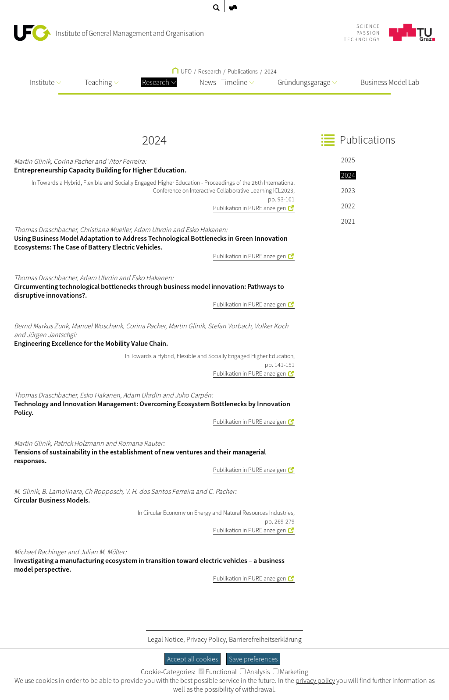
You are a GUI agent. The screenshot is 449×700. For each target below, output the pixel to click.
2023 (348, 190)
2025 (348, 159)
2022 (348, 205)
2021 (348, 221)
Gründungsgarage (307, 82)
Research (159, 82)
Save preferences (253, 658)
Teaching (101, 82)
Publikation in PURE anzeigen (249, 208)
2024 (270, 71)
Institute (45, 82)
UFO (182, 71)
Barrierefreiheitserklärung (265, 639)
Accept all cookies (192, 658)
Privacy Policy (206, 639)
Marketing (290, 671)
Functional (218, 671)
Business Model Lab (389, 82)
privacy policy (315, 680)
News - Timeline (227, 82)
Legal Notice (165, 639)
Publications (243, 71)
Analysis (255, 671)
